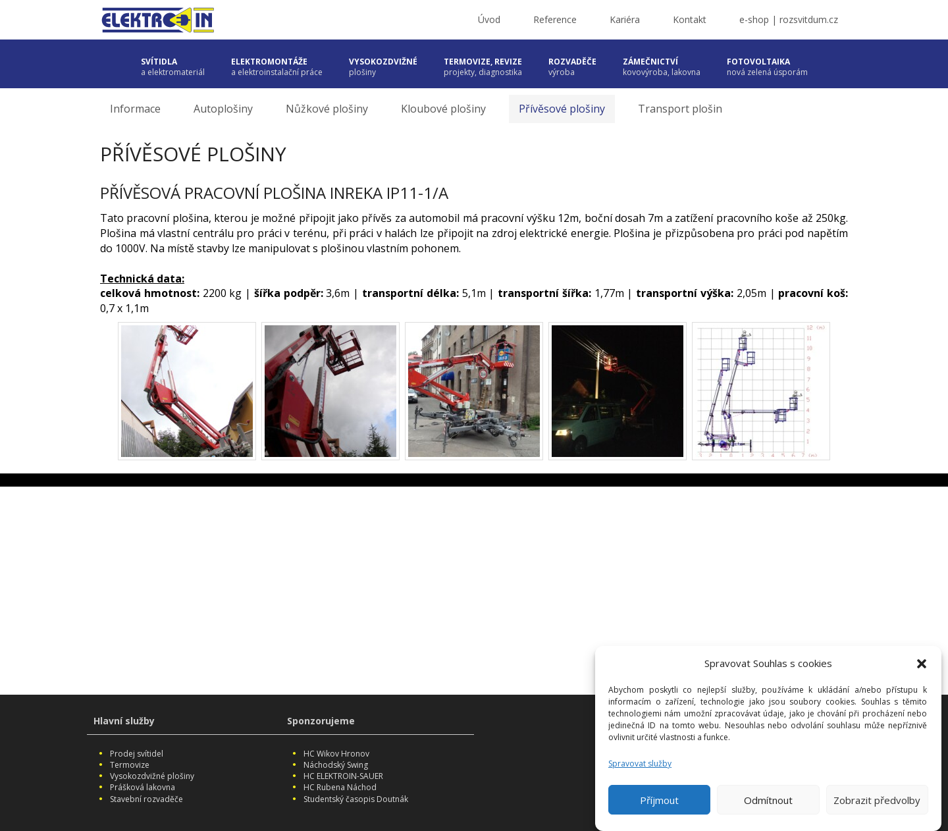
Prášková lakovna (142, 787)
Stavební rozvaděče (146, 799)
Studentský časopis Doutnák (355, 799)
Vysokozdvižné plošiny (152, 776)
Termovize (129, 764)
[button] (921, 663)
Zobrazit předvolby (876, 800)
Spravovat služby (640, 763)
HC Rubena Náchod (340, 787)
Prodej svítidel (136, 753)
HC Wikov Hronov (336, 753)
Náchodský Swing (335, 764)
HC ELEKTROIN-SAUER (343, 776)
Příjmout (659, 800)
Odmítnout (768, 800)
